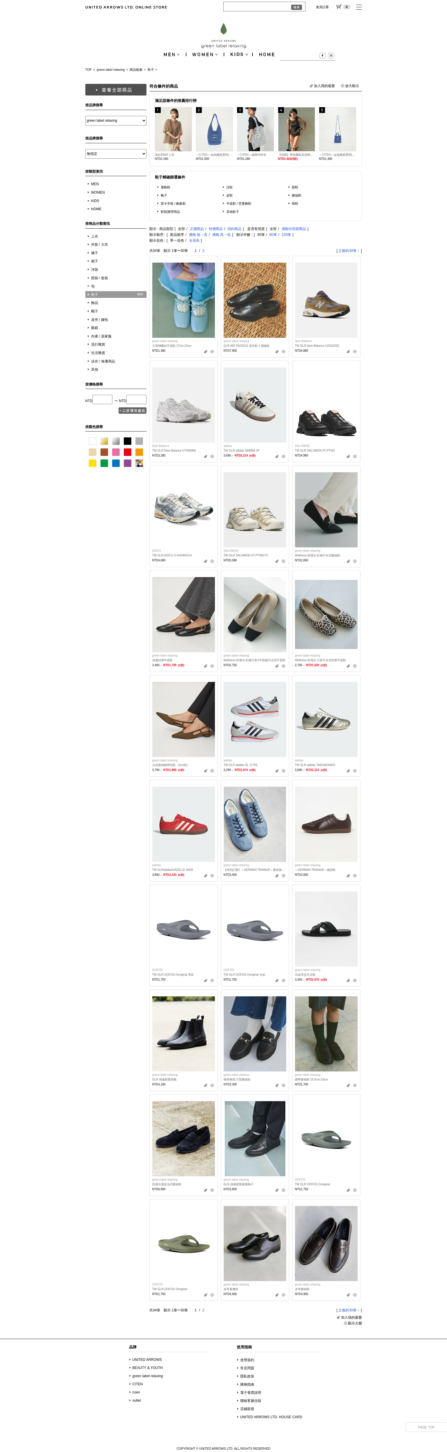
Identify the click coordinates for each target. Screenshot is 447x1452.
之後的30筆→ (349, 251)
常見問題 (247, 1368)
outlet (136, 1400)
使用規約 (247, 1360)
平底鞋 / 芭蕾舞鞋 (239, 203)
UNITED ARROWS (147, 1360)
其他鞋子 (232, 211)
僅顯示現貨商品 (294, 229)
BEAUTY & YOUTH (147, 1368)
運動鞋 (165, 187)
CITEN (137, 1384)
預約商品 (234, 229)
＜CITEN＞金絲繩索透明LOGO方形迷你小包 (337, 154)
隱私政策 (247, 1376)
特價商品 (216, 229)
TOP (88, 69)
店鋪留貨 (247, 1409)
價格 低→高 (198, 235)
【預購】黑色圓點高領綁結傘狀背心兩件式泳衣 (296, 154)
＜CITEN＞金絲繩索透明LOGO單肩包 (214, 154)
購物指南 (247, 1384)
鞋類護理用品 (170, 211)
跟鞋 (295, 187)
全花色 (194, 240)
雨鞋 (295, 203)
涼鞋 (229, 187)
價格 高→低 (221, 235)
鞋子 (151, 69)
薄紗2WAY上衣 (164, 154)
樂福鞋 (296, 195)
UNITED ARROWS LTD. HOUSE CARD (271, 1417)
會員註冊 (322, 7)
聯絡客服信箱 (250, 1401)
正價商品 (197, 229)
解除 (140, 294)
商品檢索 (136, 69)
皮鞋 (229, 195)
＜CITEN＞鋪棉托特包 (251, 154)
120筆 (286, 235)
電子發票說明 (250, 1393)
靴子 (164, 195)
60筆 (273, 235)
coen (136, 1392)
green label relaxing (111, 69)
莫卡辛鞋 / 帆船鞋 (173, 203)
